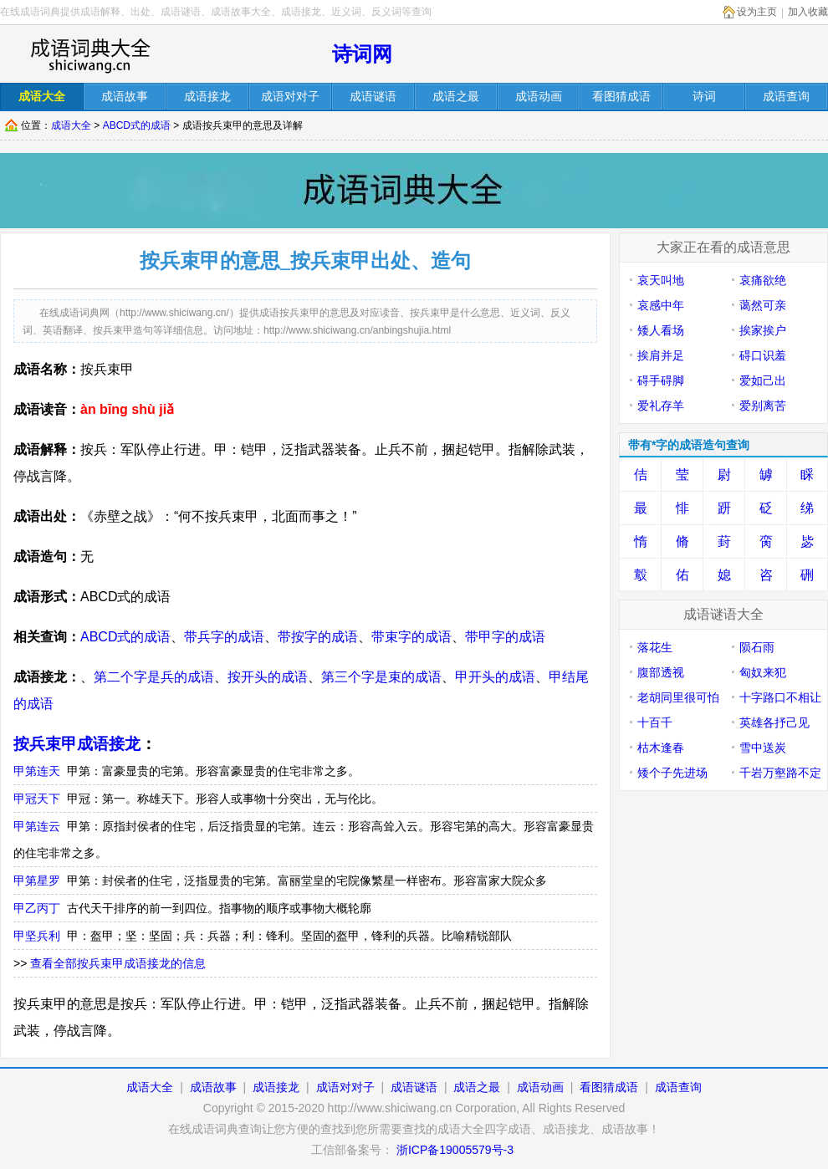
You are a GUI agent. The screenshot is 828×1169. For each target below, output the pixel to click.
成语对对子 (345, 1087)
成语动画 (540, 1087)
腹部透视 (660, 672)
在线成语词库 (89, 54)
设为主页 (757, 12)
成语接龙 (276, 1087)
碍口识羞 (762, 355)
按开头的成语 (267, 677)
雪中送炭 (762, 747)
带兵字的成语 (224, 637)
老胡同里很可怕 (678, 697)
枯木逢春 (660, 747)
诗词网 (362, 54)
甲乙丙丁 (36, 908)
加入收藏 (808, 12)
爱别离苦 (762, 405)
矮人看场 (660, 330)
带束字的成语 (411, 637)
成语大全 (71, 125)
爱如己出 (762, 380)
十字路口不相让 (780, 697)
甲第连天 (36, 771)
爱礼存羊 (660, 405)
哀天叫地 (660, 280)
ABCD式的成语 (137, 125)
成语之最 (476, 1087)
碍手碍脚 (660, 380)
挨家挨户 (762, 330)
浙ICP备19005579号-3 (455, 1149)
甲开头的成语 (495, 677)
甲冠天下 (36, 798)
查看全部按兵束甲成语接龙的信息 (118, 963)
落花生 (654, 647)
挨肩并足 (660, 355)
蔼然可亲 (762, 305)
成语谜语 (414, 1087)
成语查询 (678, 1087)
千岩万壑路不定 (780, 772)
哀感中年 (660, 305)
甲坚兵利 (36, 935)
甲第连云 (36, 826)
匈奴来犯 (762, 672)
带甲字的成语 (505, 637)
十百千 (654, 722)
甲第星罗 (36, 880)
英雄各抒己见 (774, 722)
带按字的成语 (318, 637)
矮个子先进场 (672, 772)
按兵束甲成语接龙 (77, 744)
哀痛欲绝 (762, 280)
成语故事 (213, 1087)
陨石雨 (756, 647)
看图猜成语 (609, 1087)
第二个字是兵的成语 (154, 677)
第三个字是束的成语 (381, 677)
